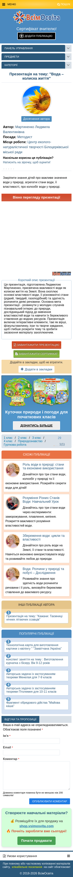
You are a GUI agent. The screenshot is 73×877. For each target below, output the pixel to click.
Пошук (63, 4)
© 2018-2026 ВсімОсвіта (36, 873)
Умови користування (20, 856)
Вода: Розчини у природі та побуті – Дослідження (43, 570)
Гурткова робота (15, 444)
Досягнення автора (36, 118)
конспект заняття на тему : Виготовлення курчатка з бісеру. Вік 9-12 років (34, 661)
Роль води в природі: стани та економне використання (43, 466)
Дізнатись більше (36, 425)
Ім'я (6, 735)
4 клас (8, 441)
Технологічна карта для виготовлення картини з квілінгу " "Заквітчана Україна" (34, 646)
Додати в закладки (36, 369)
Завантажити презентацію (36, 344)
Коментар (11, 759)
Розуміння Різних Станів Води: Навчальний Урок (41, 499)
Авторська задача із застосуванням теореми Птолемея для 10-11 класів (31, 690)
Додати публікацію (38, 35)
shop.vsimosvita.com (36, 826)
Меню (36, 4)
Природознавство (30, 441)
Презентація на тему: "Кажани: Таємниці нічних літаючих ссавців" (34, 618)
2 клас (22, 437)
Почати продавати (36, 841)
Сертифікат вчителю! (36, 28)
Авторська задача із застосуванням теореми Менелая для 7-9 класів (30, 675)
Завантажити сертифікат (36, 353)
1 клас (8, 437)
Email (8, 747)
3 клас (36, 437)
